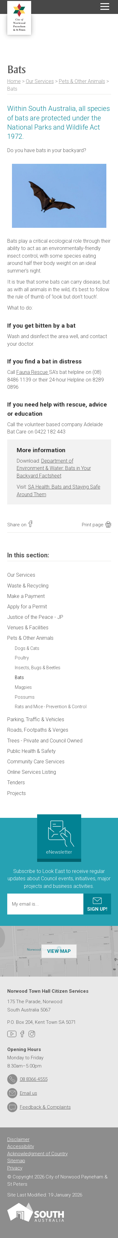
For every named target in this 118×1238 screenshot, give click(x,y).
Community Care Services (36, 762)
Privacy (14, 1168)
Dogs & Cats (27, 648)
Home (14, 81)
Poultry (22, 657)
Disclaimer (18, 1139)
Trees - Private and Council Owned (44, 741)
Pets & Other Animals (82, 81)
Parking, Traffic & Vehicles (35, 719)
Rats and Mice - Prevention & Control (51, 706)
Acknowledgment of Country (37, 1154)
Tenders (16, 782)
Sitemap (16, 1161)
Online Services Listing (31, 772)
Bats (19, 677)
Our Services (40, 81)
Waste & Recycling (27, 586)
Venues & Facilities (27, 628)
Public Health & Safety (31, 751)
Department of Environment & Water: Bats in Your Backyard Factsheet (54, 468)
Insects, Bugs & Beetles (37, 667)
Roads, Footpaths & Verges (37, 730)
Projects (16, 793)
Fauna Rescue (32, 372)
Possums (25, 697)
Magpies (23, 687)
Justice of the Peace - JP (35, 617)
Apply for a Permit (27, 607)
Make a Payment (26, 596)
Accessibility (20, 1146)
